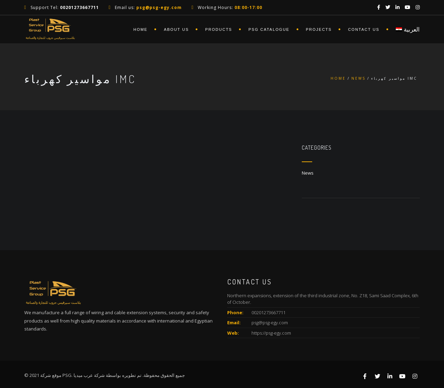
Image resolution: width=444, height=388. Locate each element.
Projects (319, 29)
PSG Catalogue (269, 29)
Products (218, 29)
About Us (176, 29)
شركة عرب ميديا (89, 375)
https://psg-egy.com (271, 333)
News (358, 78)
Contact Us (363, 29)
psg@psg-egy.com (269, 322)
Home (140, 29)
